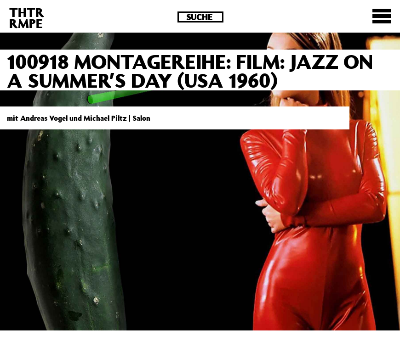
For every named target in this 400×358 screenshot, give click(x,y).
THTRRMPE (26, 17)
